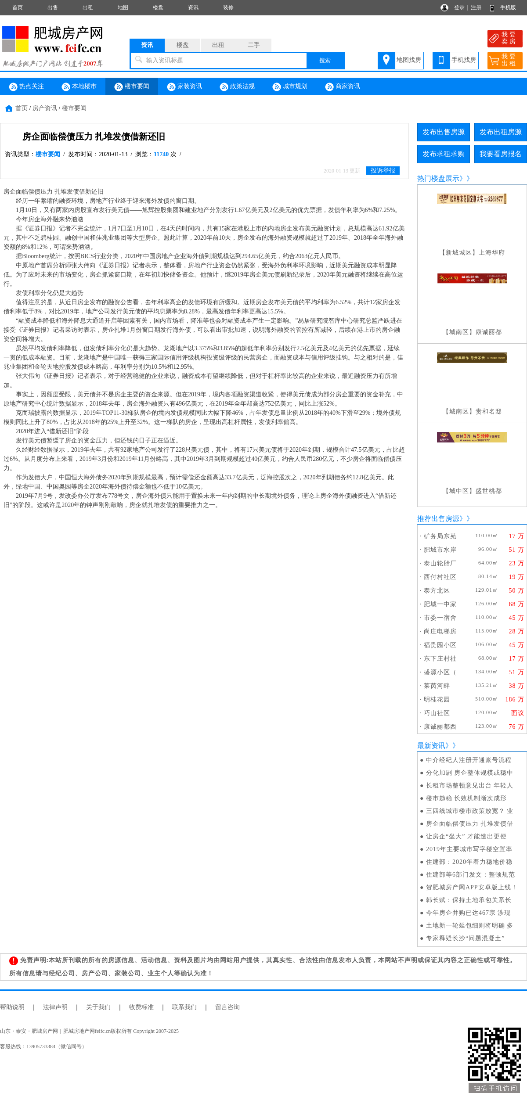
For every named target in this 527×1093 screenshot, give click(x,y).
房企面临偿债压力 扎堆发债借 (470, 823)
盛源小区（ (440, 672)
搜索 (325, 60)
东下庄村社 (440, 658)
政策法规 (237, 87)
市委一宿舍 (440, 618)
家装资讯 (184, 87)
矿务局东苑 (440, 536)
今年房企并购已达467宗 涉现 (468, 913)
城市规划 (289, 87)
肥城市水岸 (440, 549)
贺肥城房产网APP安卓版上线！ (472, 887)
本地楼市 (79, 87)
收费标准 (141, 1007)
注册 (476, 7)
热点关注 (26, 87)
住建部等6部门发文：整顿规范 (470, 874)
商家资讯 (342, 87)
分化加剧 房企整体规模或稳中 (470, 772)
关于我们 (98, 1007)
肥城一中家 (440, 604)
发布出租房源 (501, 132)
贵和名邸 (489, 411)
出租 (88, 7)
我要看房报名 (501, 154)
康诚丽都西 (440, 726)
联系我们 (184, 1007)
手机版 (508, 7)
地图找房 (409, 60)
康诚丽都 (489, 332)
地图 (123, 7)
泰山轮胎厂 (440, 563)
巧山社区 (437, 713)
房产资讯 (44, 108)
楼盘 (158, 7)
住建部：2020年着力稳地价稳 (469, 862)
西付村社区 (440, 577)
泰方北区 (437, 590)
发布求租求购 (443, 154)
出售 (52, 7)
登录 (459, 7)
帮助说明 (12, 1007)
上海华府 (492, 252)
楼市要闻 (131, 87)
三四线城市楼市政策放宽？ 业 (470, 811)
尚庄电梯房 (440, 631)
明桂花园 (437, 699)
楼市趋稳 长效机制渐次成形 (466, 798)
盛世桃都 (489, 491)
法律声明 (55, 1007)
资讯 (193, 7)
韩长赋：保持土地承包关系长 (469, 900)
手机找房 (463, 60)
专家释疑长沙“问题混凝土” (465, 938)
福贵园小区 (440, 645)
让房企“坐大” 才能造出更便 (466, 836)
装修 (228, 7)
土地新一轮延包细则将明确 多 (470, 925)
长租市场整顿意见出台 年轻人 (470, 785)
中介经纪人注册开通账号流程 (469, 760)
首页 (17, 7)
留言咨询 (227, 1007)
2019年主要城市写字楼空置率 (469, 849)
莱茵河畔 (437, 686)
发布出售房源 (443, 132)
